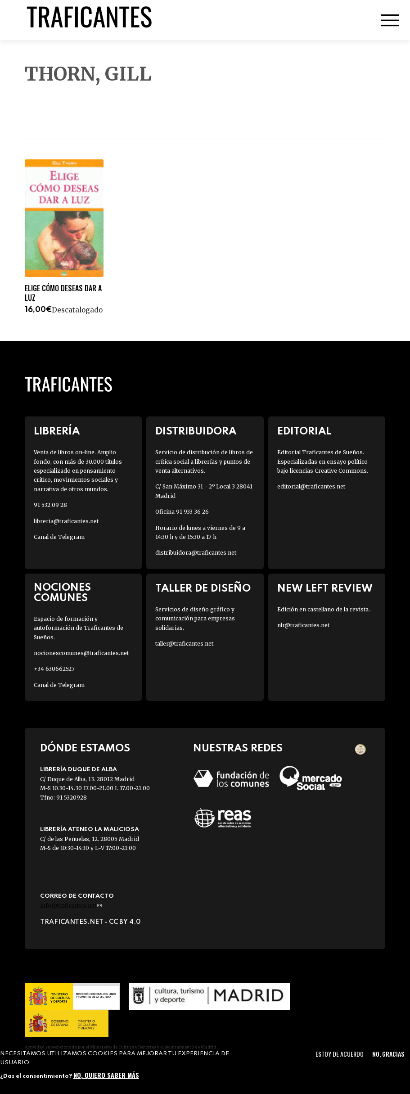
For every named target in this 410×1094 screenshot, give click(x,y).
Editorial (304, 431)
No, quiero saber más (106, 1075)
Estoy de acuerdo (339, 1053)
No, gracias (388, 1053)
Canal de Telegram (59, 536)
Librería (57, 431)
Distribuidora (195, 431)
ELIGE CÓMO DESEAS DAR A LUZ (63, 293)
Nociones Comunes (62, 593)
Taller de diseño (203, 588)
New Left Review (325, 588)
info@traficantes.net (71, 905)
